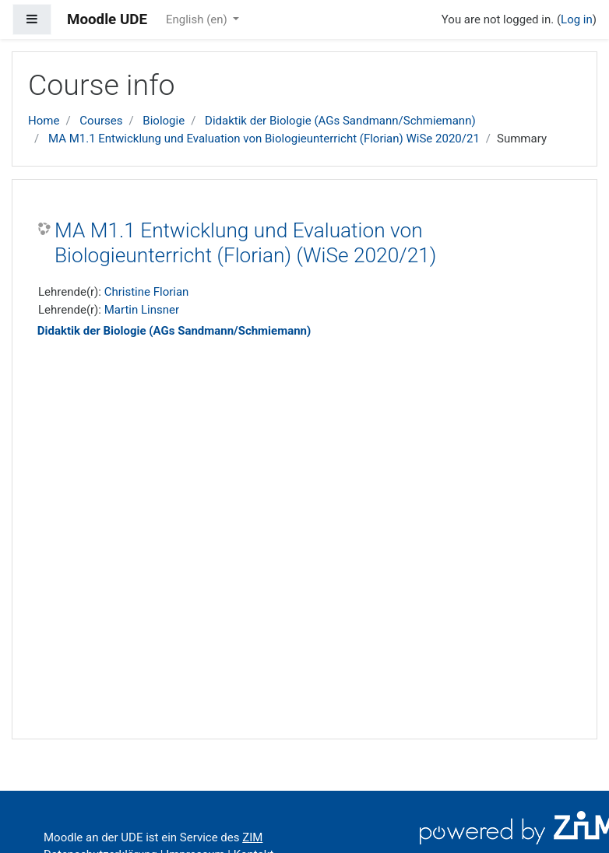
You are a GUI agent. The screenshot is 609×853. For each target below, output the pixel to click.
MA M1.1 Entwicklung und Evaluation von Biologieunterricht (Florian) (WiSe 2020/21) (245, 243)
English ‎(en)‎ (198, 19)
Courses (100, 121)
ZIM (252, 837)
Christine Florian (146, 292)
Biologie (164, 121)
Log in (577, 19)
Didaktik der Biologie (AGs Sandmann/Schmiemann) (340, 121)
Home (43, 121)
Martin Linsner (141, 310)
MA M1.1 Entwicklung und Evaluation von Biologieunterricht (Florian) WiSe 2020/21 (264, 139)
